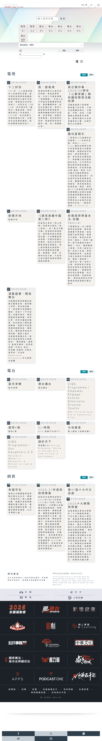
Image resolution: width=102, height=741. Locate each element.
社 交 (78, 592)
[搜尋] (91, 4)
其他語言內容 (60, 693)
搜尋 (77, 50)
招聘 (25, 689)
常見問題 (69, 689)
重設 (64, 50)
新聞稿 (13, 689)
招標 (35, 689)
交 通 (28, 592)
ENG (82, 5)
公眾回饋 (78, 598)
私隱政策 (84, 689)
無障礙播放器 (39, 693)
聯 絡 (28, 597)
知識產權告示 (51, 689)
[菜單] (98, 4)
